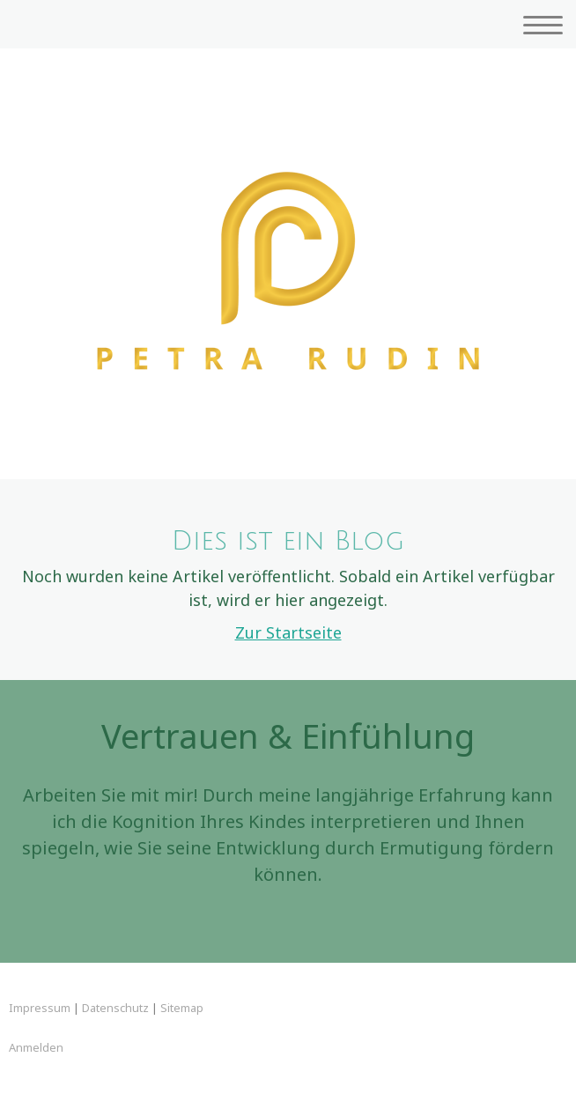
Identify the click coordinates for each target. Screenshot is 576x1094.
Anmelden (36, 1047)
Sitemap (181, 1008)
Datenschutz (115, 1008)
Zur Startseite (288, 632)
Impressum (39, 1008)
